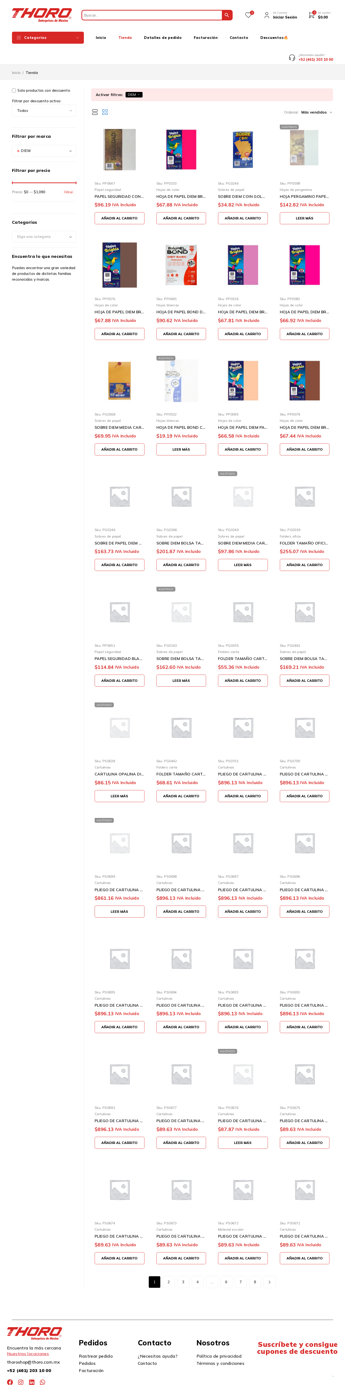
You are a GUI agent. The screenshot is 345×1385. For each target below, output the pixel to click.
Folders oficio (290, 518)
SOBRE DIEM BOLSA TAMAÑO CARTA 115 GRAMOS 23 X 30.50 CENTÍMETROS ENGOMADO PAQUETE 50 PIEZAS (181, 640)
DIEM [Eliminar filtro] (132, 76)
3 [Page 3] (183, 1264)
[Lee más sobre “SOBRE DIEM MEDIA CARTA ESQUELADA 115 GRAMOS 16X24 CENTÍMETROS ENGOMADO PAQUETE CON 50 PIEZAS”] (243, 547)
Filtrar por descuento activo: (36, 83)
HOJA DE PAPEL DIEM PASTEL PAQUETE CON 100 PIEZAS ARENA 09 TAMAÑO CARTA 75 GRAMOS (243, 409)
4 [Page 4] (197, 1264)
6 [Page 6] (226, 1264)
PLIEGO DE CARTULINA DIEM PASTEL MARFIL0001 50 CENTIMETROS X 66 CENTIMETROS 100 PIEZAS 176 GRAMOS (119, 1102)
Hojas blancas (167, 287)
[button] (119, 200)
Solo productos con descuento (41, 72)
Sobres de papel (231, 171)
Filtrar (68, 174)
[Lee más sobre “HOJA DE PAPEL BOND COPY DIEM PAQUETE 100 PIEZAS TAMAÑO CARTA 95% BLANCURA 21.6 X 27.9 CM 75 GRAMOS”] (181, 431)
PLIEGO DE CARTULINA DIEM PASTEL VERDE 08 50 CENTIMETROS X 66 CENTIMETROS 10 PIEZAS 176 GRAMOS (305, 1102)
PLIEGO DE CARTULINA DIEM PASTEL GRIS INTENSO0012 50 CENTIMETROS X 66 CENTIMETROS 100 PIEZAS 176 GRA (243, 756)
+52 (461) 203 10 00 (29, 1352)
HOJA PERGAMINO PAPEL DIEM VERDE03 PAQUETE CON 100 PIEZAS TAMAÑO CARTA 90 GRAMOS (305, 178)
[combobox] (44, 132)
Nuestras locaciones (28, 1335)
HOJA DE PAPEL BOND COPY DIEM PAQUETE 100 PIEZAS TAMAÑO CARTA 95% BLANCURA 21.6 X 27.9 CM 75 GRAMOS (181, 409)
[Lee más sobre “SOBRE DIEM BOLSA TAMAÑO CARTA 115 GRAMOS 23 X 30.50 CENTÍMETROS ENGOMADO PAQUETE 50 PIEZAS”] (181, 662)
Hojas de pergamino (296, 171)
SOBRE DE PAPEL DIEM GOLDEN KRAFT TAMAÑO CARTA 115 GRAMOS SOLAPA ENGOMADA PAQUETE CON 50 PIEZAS (119, 524)
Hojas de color (168, 171)
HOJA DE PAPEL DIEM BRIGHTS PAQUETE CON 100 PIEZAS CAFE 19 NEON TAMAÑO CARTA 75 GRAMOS (305, 409)
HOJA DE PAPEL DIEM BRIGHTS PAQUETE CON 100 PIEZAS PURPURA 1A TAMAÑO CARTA (243, 293)
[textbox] (44, 218)
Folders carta (228, 634)
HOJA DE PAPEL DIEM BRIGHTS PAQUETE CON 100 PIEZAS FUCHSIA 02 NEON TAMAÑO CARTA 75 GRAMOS (305, 293)
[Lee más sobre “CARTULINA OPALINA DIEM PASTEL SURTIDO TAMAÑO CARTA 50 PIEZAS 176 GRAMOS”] (119, 778)
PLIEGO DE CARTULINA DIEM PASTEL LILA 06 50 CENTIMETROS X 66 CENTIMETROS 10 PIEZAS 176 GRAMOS (181, 1218)
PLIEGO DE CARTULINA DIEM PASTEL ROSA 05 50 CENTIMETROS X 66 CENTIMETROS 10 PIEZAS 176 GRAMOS (243, 1218)
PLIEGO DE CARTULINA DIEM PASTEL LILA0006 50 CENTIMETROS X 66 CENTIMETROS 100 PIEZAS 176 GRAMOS (305, 871)
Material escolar (231, 1211)
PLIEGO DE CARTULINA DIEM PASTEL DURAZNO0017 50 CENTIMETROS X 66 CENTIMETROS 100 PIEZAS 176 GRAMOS (119, 871)
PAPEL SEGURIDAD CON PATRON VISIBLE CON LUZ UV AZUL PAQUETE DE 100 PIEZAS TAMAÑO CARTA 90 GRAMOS (119, 178)
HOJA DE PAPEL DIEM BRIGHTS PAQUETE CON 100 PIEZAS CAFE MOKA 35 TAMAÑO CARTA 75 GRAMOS (119, 293)
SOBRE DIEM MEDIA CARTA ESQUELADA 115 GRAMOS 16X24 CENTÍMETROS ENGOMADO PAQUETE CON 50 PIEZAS (243, 524)
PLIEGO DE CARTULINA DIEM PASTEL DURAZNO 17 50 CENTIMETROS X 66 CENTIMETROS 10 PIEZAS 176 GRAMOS (243, 1102)
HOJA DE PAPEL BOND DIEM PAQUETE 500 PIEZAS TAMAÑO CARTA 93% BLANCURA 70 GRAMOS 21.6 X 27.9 (181, 293)
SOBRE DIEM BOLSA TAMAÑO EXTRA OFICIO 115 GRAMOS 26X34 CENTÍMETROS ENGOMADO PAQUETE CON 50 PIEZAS (181, 524)
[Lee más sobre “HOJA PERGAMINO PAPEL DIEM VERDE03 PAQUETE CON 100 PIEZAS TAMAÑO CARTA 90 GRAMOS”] (305, 200)
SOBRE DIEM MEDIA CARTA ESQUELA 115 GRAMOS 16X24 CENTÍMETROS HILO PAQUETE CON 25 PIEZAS (119, 409)
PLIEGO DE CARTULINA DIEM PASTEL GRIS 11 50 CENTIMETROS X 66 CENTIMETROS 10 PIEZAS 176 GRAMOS (181, 1102)
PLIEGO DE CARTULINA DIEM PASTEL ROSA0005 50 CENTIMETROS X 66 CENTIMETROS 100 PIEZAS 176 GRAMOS (119, 987)
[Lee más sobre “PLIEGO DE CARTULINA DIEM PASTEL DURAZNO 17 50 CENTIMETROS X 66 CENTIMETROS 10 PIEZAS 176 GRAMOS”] (243, 1125)
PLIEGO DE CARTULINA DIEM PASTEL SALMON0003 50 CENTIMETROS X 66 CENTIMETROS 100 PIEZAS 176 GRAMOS (243, 987)
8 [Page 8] (255, 1264)
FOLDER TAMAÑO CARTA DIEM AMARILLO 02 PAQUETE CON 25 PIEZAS (181, 756)
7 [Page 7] (241, 1264)
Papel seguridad (108, 171)
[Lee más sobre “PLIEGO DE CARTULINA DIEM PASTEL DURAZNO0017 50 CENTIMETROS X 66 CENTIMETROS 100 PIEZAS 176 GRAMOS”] (119, 894)
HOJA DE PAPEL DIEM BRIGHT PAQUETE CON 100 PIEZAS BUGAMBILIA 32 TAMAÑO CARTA (181, 178)
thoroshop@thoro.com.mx (33, 1344)
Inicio (16, 54)
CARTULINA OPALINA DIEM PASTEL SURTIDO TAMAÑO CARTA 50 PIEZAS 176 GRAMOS (119, 756)
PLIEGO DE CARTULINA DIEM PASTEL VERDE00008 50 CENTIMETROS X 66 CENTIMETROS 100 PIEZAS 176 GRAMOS (181, 871)
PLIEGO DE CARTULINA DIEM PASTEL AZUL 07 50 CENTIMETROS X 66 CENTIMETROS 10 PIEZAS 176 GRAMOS (119, 1218)
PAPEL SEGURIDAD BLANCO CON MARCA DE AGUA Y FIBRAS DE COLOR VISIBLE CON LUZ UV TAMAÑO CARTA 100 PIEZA (119, 640)
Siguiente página (270, 1264)
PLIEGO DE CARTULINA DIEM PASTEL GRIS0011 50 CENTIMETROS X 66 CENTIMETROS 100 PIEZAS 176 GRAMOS (305, 756)
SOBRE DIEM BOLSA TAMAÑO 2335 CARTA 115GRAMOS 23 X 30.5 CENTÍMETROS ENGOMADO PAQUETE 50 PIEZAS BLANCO (305, 640)
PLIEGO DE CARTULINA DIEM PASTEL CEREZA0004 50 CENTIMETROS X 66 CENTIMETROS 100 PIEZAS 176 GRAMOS (181, 987)
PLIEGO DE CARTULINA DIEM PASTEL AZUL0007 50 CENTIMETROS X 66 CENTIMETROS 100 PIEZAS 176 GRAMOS (243, 871)
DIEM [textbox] (23, 132)
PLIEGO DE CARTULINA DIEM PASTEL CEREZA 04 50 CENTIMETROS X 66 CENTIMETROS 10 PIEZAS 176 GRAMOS (305, 1218)
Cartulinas (103, 749)
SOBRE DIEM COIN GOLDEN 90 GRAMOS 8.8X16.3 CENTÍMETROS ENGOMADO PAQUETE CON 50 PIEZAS (243, 178)
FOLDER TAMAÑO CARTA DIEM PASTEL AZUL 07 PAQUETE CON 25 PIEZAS (243, 640)
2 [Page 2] (169, 1264)
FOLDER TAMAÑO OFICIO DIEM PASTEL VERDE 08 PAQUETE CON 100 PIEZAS (305, 524)
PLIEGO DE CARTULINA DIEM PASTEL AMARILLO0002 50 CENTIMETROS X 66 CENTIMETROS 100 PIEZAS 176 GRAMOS (305, 987)
